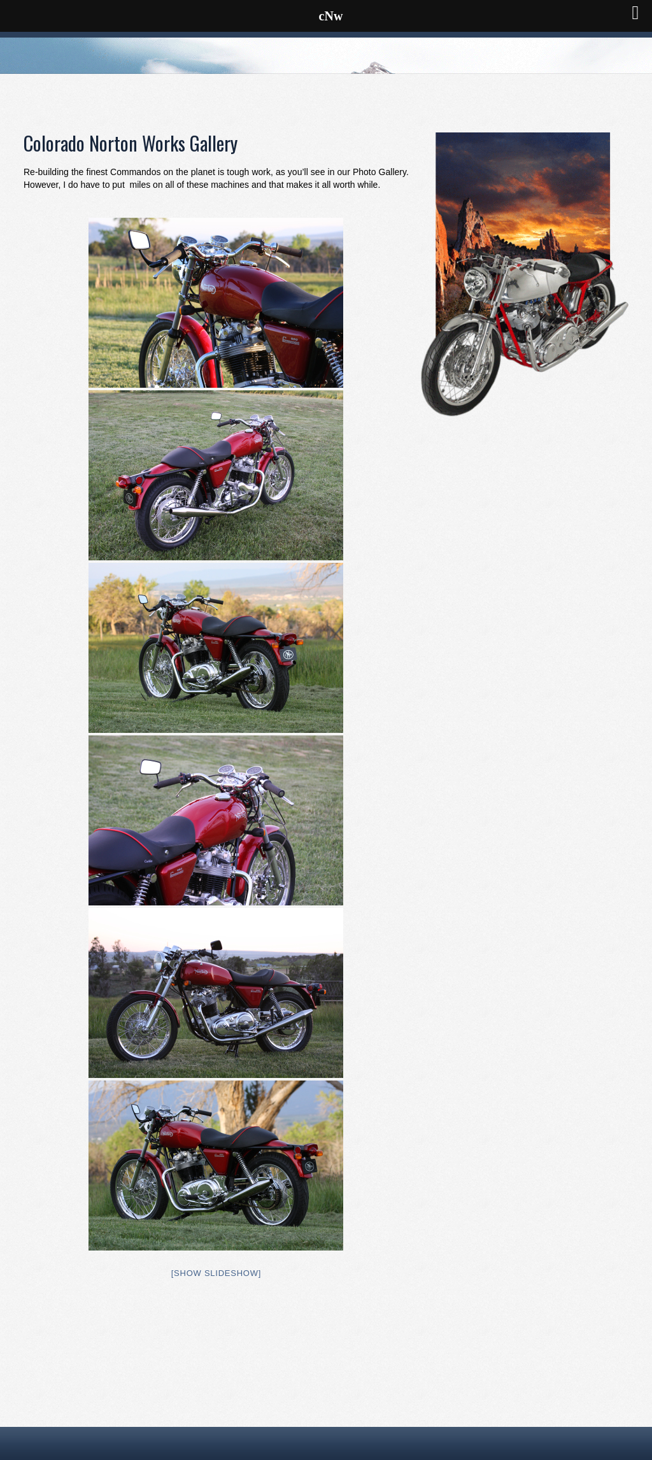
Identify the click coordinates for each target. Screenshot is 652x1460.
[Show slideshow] (216, 1273)
